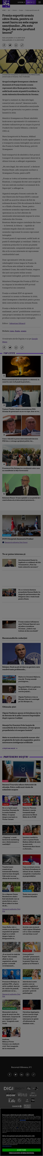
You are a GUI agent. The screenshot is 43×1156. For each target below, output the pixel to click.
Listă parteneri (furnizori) (6, 1146)
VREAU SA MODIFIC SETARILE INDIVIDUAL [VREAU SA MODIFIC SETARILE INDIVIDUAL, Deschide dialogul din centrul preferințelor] (21, 1153)
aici (17, 1127)
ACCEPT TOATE (21, 1150)
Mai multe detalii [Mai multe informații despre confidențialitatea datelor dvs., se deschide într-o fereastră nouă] (23, 1120)
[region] (21, 1132)
